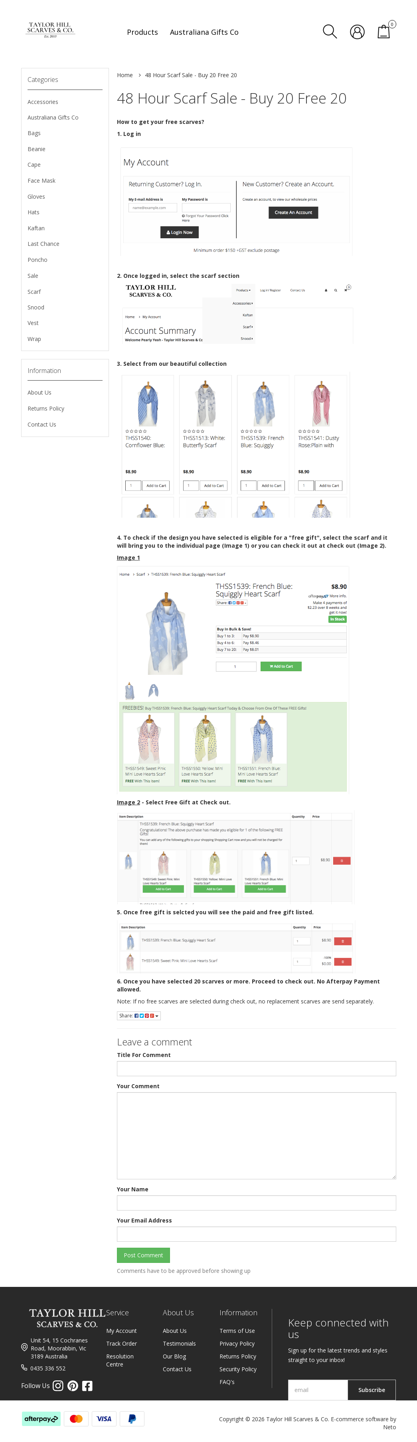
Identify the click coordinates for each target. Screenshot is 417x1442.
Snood (36, 307)
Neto (389, 1427)
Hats (34, 212)
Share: (138, 1015)
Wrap (34, 339)
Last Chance (43, 243)
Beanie (36, 149)
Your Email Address (144, 1220)
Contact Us (42, 424)
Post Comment (143, 1255)
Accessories (43, 102)
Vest (33, 323)
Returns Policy (46, 408)
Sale (33, 275)
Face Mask (41, 180)
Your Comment (138, 1086)
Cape (34, 164)
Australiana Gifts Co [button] (204, 32)
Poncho (37, 259)
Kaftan (36, 228)
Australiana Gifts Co (53, 117)
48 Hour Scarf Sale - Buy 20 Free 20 (191, 75)
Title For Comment (144, 1055)
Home (125, 75)
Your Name (132, 1189)
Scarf (34, 291)
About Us (39, 392)
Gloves (36, 196)
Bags (34, 133)
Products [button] (142, 32)
